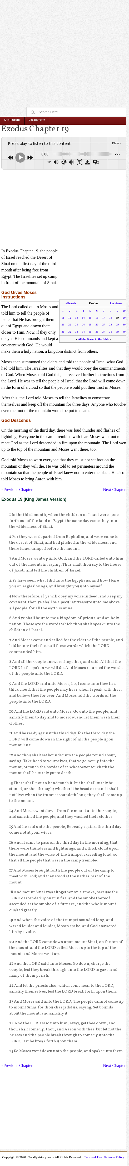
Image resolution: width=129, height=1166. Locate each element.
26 (97, 324)
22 (69, 324)
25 (90, 324)
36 (97, 331)
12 (69, 317)
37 (103, 331)
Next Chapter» (115, 489)
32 (69, 331)
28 (110, 324)
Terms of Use (93, 1157)
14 (83, 317)
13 (76, 317)
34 (83, 331)
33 (76, 331)
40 (124, 331)
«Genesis (71, 303)
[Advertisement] (64, 43)
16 (97, 317)
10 (124, 310)
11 (63, 317)
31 (63, 331)
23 (76, 324)
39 (117, 331)
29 (117, 324)
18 (110, 317)
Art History (12, 120)
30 (124, 324)
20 (124, 317)
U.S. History (37, 120)
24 (83, 324)
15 (90, 317)
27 (103, 324)
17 (103, 317)
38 (110, 331)
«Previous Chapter (17, 489)
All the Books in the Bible (93, 339)
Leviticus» (116, 303)
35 (90, 331)
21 (63, 324)
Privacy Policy (114, 1157)
